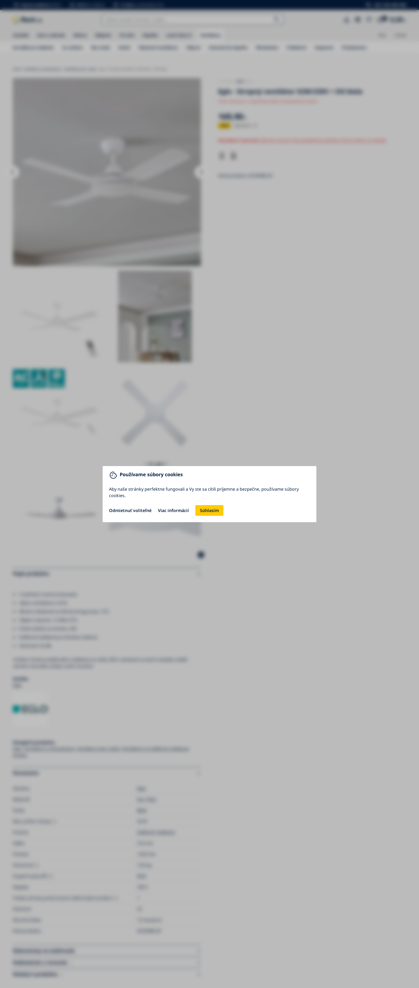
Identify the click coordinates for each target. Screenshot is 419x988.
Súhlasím (209, 510)
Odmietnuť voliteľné (130, 510)
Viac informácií (173, 510)
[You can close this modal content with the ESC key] (209, 494)
